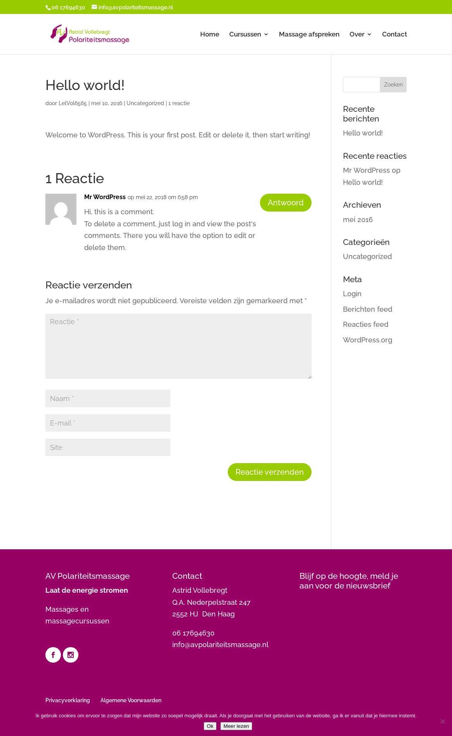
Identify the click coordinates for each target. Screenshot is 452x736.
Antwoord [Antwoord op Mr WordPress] (286, 202)
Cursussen (245, 34)
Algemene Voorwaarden (130, 700)
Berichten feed (367, 309)
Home (209, 34)
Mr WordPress (105, 197)
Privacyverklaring (67, 700)
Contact (394, 34)
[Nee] (442, 721)
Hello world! (363, 133)
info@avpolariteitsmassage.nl (220, 645)
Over (357, 34)
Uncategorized (145, 103)
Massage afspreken (309, 34)
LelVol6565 (73, 103)
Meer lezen (236, 726)
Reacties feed (365, 324)
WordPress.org (367, 340)
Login (352, 294)
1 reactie (179, 103)
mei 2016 (358, 219)
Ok (210, 726)
